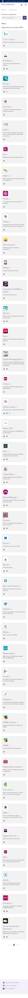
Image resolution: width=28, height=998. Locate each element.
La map (6, 676)
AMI (5, 857)
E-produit (7, 107)
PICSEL (6, 199)
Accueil (3, 10)
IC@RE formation (10, 722)
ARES (5, 813)
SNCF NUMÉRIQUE (7, 4)
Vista (5, 336)
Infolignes (7, 699)
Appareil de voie (10, 836)
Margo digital (8, 653)
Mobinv (6, 176)
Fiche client (8, 790)
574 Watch (7, 61)
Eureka (6, 84)
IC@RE (6, 745)
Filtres (3, 24)
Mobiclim (7, 609)
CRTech (6, 268)
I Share (6, 222)
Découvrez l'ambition (10, 985)
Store (8, 10)
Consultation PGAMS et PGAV (12, 290)
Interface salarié (9, 407)
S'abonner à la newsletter (11, 983)
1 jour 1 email (8, 39)
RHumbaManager (10, 497)
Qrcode (6, 520)
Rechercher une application (8, 14)
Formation (7, 903)
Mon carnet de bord (11, 586)
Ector (5, 451)
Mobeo (6, 632)
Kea (4, 154)
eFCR (5, 130)
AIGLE (6, 880)
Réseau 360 (8, 428)
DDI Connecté (9, 245)
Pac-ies (6, 543)
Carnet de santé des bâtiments (11, 927)
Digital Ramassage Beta (12, 359)
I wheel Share (8, 474)
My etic (6, 565)
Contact (6, 384)
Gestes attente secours (12, 767)
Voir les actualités (9, 988)
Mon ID (6, 313)
